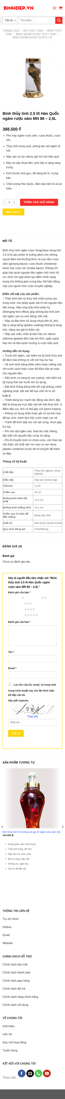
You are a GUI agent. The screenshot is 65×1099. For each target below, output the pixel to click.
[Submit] (58, 20)
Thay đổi (32, 716)
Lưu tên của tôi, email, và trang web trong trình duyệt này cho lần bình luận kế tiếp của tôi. (32, 690)
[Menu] (54, 8)
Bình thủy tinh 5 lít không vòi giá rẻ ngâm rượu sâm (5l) (31, 832)
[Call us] (38, 1073)
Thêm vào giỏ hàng (39, 202)
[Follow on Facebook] (21, 1073)
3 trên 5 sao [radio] (16, 603)
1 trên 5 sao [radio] (13, 597)
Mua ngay (13, 211)
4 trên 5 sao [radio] (16, 609)
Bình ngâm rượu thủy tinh (36, 34)
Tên (11, 652)
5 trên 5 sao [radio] (16, 615)
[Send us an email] (30, 1073)
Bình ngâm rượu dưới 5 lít (33, 37)
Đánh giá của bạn (19, 592)
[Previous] (2, 834)
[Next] (62, 834)
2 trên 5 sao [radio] (33, 597)
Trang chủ (11, 30)
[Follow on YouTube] (47, 1073)
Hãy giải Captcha (18, 700)
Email (12, 668)
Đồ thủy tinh (33, 30)
